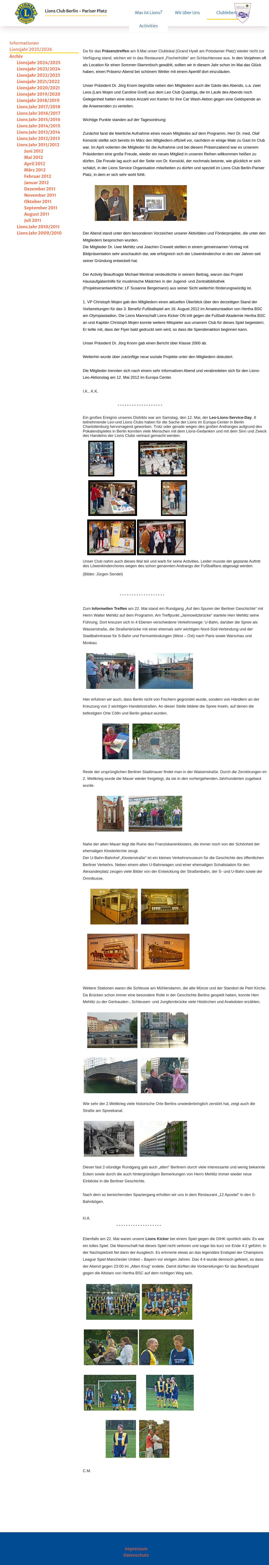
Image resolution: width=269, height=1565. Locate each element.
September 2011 (40, 207)
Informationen (24, 43)
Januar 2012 (36, 182)
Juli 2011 (32, 220)
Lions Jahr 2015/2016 (38, 119)
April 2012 (34, 163)
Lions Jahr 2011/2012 (38, 144)
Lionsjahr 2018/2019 (38, 100)
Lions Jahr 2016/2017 (38, 113)
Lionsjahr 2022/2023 (38, 75)
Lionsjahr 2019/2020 (38, 94)
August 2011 (36, 214)
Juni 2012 (33, 151)
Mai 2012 (33, 157)
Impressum (136, 1548)
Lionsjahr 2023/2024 (38, 68)
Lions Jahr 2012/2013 (38, 138)
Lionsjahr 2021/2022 (38, 81)
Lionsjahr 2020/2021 (38, 87)
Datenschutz (136, 1555)
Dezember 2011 (39, 188)
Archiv (16, 56)
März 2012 (35, 170)
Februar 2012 (37, 176)
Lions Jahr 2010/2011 (38, 226)
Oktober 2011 (37, 201)
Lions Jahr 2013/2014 (38, 132)
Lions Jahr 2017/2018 (38, 106)
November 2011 (40, 195)
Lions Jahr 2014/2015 (38, 125)
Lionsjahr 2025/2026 (30, 49)
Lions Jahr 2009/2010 (39, 233)
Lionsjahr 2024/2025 (39, 62)
